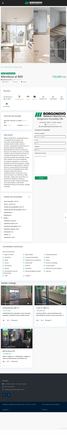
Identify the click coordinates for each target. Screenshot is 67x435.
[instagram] (8, 395)
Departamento (8, 67)
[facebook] (4, 395)
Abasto (39, 303)
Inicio (2, 67)
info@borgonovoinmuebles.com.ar (14, 389)
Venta (3, 73)
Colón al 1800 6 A (42, 308)
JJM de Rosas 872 (9, 351)
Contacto (44, 409)
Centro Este (7, 346)
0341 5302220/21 (51, 124)
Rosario (14, 79)
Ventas (54, 404)
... (3, 317)
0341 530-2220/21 (9, 386)
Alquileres (48, 404)
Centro (19, 79)
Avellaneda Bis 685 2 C (11, 308)
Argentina (26, 125)
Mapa (57, 404)
